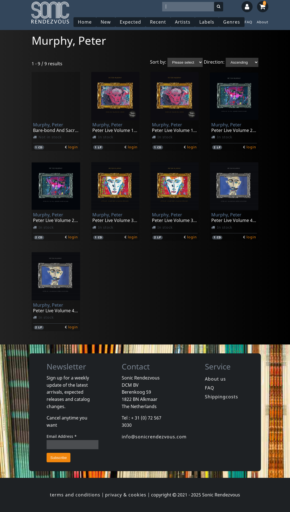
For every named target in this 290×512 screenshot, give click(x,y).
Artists (182, 22)
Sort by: (158, 62)
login (73, 146)
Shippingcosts (221, 397)
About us (215, 379)
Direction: (214, 62)
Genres (231, 22)
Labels (206, 22)
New (106, 22)
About (262, 21)
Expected (130, 22)
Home (85, 22)
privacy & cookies (125, 495)
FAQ (248, 21)
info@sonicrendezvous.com (154, 437)
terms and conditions (75, 495)
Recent (158, 22)
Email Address (62, 436)
